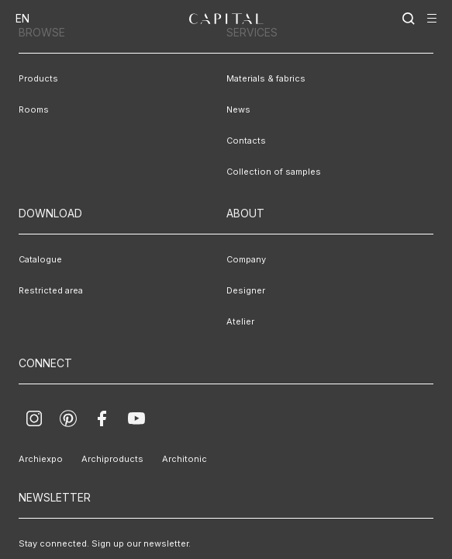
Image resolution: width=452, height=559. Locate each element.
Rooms (31, 109)
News (236, 109)
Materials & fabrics (259, 78)
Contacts (241, 140)
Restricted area (44, 290)
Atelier (238, 321)
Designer (241, 290)
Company (243, 259)
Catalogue (36, 259)
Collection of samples (263, 171)
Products (34, 78)
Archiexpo (36, 459)
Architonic (158, 459)
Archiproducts (97, 459)
